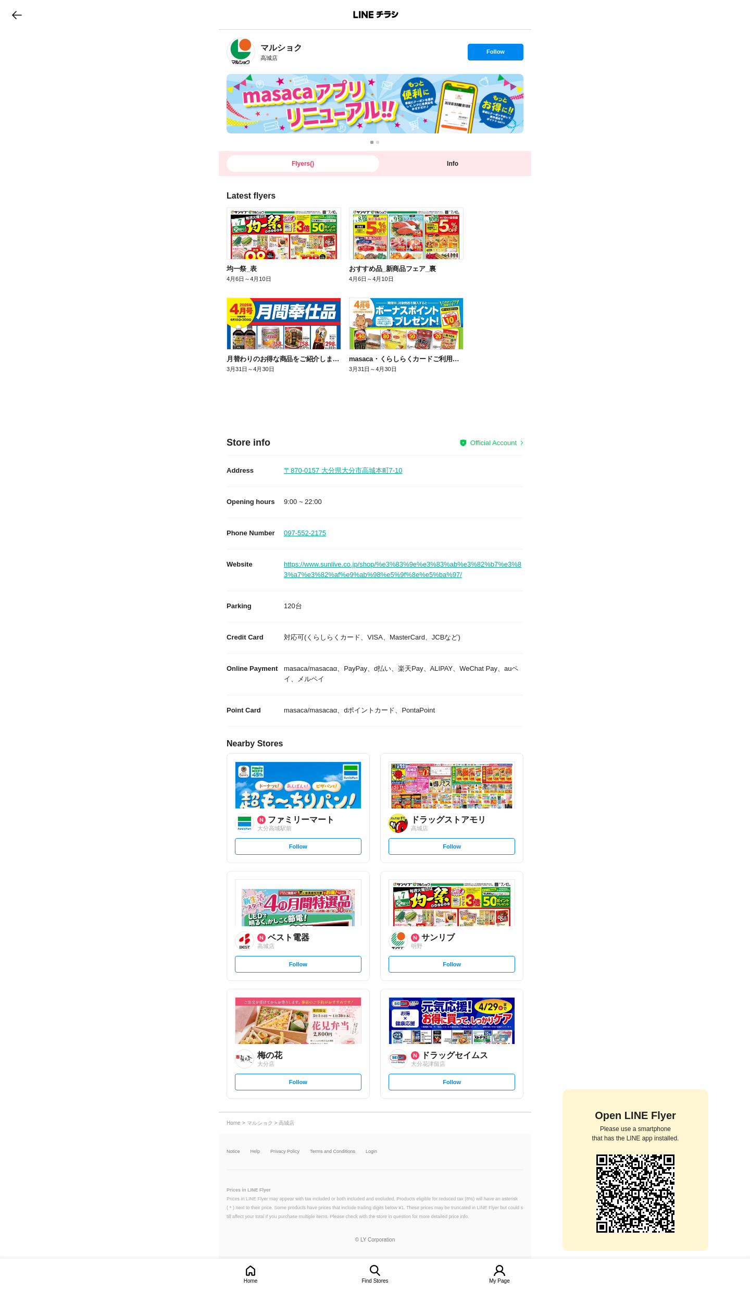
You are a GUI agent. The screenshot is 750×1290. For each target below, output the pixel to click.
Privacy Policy (284, 1151)
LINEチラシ (376, 14)
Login (371, 1151)
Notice (233, 1151)
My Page (499, 1281)
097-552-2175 (305, 533)
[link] (241, 52)
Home (251, 1281)
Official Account (493, 443)
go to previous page (17, 14)
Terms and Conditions (332, 1151)
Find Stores (374, 1281)
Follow (495, 54)
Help (255, 1151)
